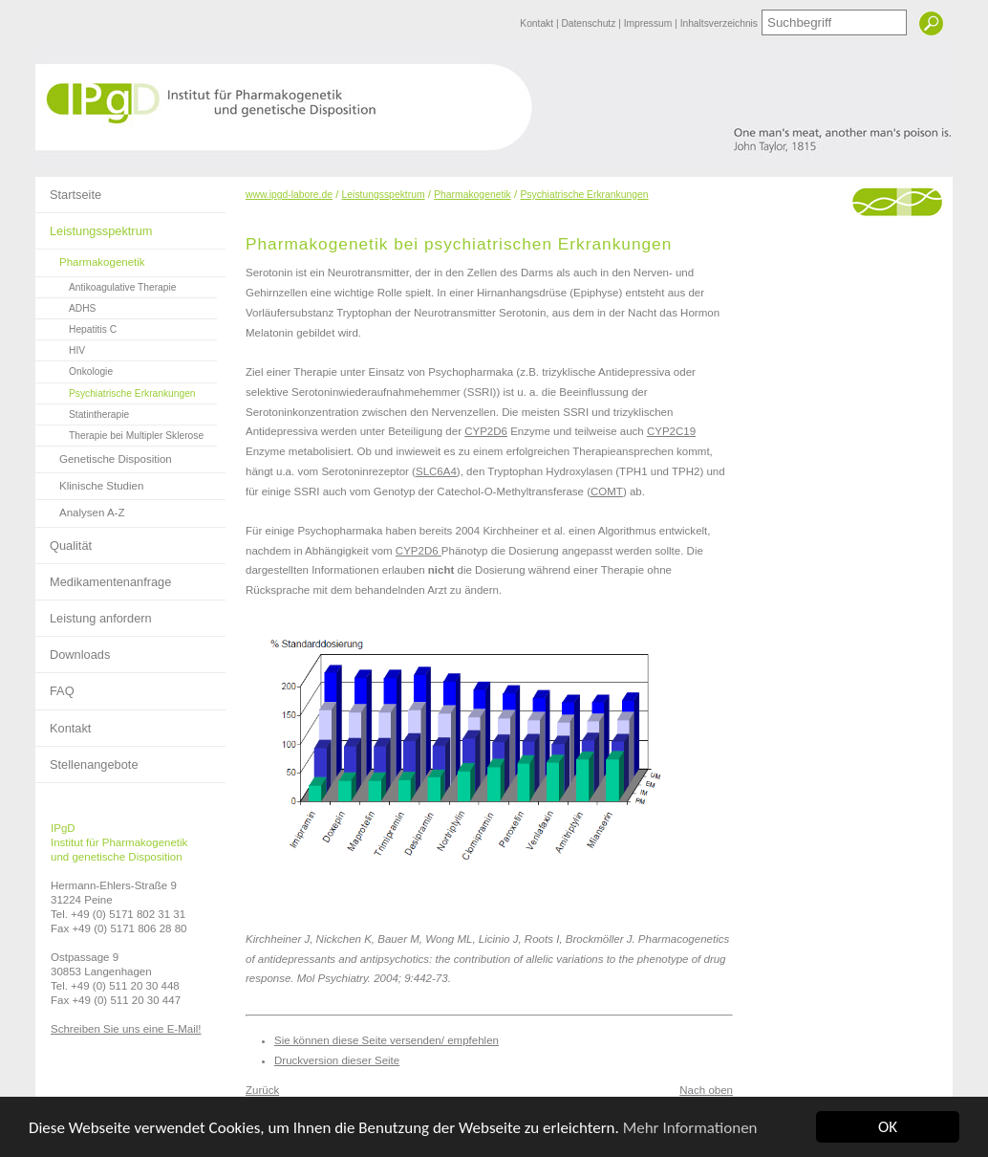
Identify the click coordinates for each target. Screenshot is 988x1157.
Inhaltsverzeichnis (719, 23)
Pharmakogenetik (90, 259)
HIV (60, 348)
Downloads (72, 649)
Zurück (262, 1090)
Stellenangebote (87, 759)
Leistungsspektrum (93, 225)
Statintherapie (82, 412)
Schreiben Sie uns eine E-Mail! (126, 1029)
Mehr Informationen (690, 1128)
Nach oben (706, 1090)
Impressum (649, 23)
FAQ (55, 685)
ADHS (65, 306)
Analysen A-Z (80, 509)
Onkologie (74, 369)
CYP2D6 (485, 431)
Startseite (68, 189)
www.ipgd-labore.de (289, 194)
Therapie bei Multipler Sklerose (119, 433)
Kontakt (538, 23)
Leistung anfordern (93, 612)
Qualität (63, 540)
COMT (607, 491)
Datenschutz (589, 23)
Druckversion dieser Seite (336, 1060)
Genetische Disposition (103, 456)
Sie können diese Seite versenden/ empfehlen (386, 1040)
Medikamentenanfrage (103, 576)
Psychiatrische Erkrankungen (115, 391)
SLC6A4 (436, 471)
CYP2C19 (671, 431)
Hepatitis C (76, 327)
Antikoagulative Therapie (105, 285)
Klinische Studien (89, 482)
